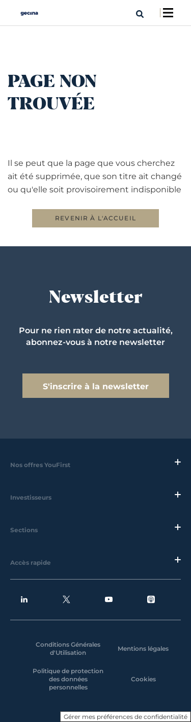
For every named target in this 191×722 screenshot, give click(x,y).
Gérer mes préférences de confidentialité (125, 716)
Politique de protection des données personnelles (68, 679)
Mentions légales (143, 648)
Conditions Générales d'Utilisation (68, 648)
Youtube (109, 599)
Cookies (143, 679)
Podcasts (151, 599)
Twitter (66, 599)
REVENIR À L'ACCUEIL (95, 218)
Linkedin (24, 599)
